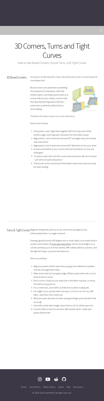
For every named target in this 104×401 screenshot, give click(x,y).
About (61, 387)
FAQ (68, 387)
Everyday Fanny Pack (61, 244)
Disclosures (78, 387)
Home (23, 387)
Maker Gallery (49, 387)
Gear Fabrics (34, 387)
